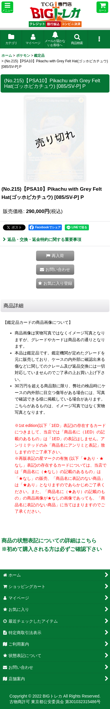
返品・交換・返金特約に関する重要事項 (42, 239)
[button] (7, 7)
